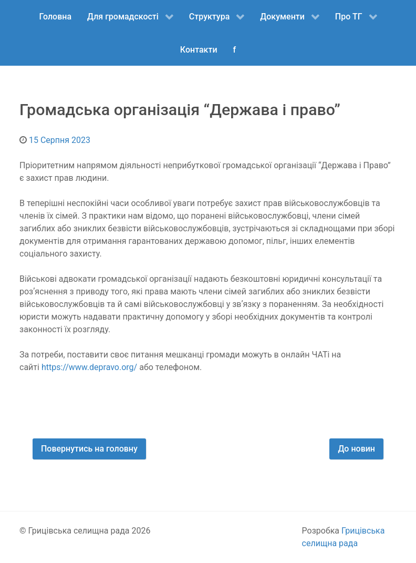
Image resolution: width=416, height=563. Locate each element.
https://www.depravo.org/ (89, 367)
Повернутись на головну (89, 449)
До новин (356, 449)
